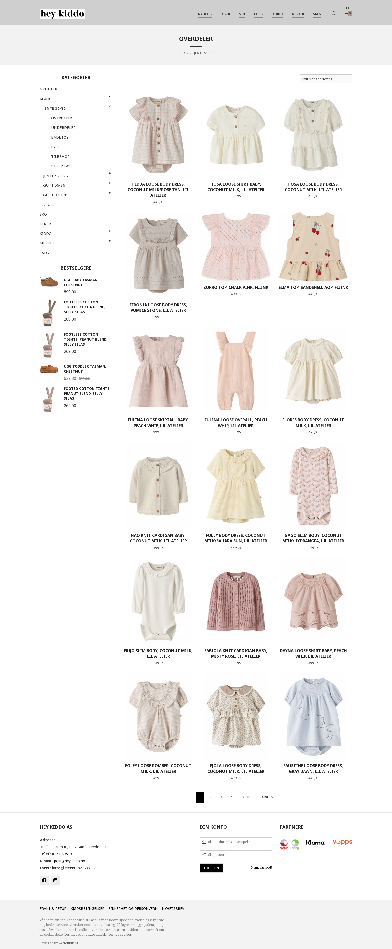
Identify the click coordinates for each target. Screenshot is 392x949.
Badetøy (60, 137)
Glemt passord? (261, 867)
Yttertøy (60, 165)
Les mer (70, 934)
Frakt (45, 908)
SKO (242, 12)
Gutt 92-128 (55, 194)
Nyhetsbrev (173, 908)
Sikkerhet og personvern (133, 908)
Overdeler (61, 117)
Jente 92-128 (55, 175)
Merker (298, 12)
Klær (226, 12)
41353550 (64, 854)
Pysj (55, 146)
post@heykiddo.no (69, 861)
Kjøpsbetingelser (87, 908)
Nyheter (205, 12)
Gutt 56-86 (54, 185)
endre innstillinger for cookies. (109, 934)
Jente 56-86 (54, 108)
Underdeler (63, 127)
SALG (317, 12)
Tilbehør (60, 156)
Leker (259, 12)
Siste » (267, 797)
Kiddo (277, 12)
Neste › (248, 797)
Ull (51, 204)
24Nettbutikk (68, 943)
